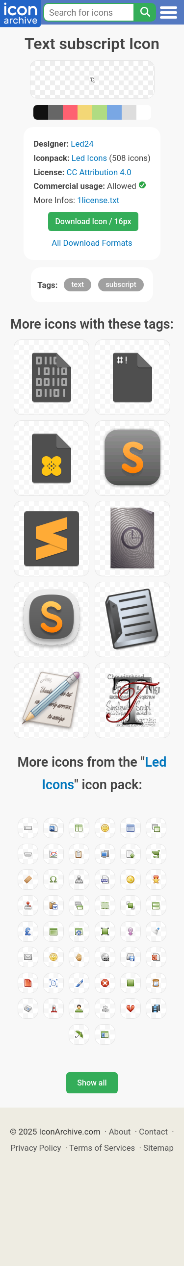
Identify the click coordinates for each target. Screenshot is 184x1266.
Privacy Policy (35, 1148)
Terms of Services (102, 1148)
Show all (91, 1082)
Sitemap (158, 1148)
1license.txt (98, 200)
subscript (120, 284)
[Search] (144, 12)
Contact (153, 1132)
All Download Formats (92, 243)
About (120, 1132)
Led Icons (89, 158)
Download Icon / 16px (93, 221)
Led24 (82, 144)
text (77, 284)
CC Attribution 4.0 (99, 172)
